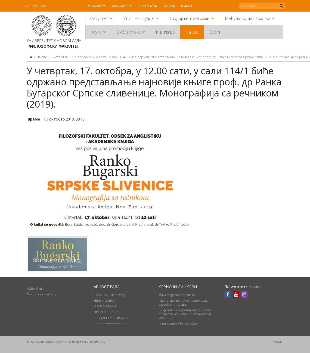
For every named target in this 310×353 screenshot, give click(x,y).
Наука (95, 32)
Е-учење (169, 6)
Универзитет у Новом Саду (54, 40)
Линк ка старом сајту (41, 294)
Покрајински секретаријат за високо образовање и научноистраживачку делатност (185, 314)
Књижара (165, 32)
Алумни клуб (147, 6)
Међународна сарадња (247, 18)
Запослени (120, 6)
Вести (216, 32)
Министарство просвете (176, 295)
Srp (35, 6)
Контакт (278, 342)
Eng (43, 6)
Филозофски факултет (54, 46)
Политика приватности (109, 323)
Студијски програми (190, 18)
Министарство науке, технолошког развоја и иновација (184, 302)
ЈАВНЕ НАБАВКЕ (104, 300)
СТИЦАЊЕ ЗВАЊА (105, 312)
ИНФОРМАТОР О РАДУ (109, 295)
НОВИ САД (34, 288)
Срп (27, 6)
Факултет (99, 18)
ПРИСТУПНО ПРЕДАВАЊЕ (111, 318)
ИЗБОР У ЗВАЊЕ (104, 306)
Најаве (192, 32)
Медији (186, 6)
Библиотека (129, 32)
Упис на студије (139, 18)
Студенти (95, 6)
